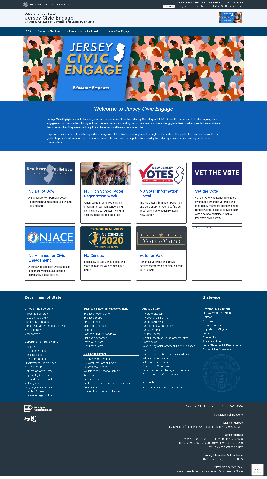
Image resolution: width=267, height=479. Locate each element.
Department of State (43, 297)
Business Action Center (97, 313)
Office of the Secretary (39, 308)
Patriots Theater (151, 334)
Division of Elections (49, 31)
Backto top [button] (257, 471)
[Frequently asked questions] (216, 6)
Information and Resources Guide (162, 387)
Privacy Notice (212, 341)
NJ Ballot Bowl (41, 191)
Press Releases (34, 354)
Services (193, 6)
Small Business (92, 321)
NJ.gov (182, 6)
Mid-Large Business (94, 325)
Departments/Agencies (217, 329)
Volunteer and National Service (101, 371)
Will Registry (32, 383)
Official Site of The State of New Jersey (47, 4)
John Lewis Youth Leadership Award (46, 325)
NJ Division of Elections (97, 359)
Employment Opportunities (40, 363)
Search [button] (240, 6)
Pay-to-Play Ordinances (39, 375)
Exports (88, 329)
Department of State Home (41, 341)
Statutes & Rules (34, 391)
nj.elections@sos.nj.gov (229, 447)
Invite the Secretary (36, 317)
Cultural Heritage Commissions (160, 374)
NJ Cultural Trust (151, 329)
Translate (169, 6)
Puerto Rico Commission (157, 366)
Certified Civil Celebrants (39, 379)
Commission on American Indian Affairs (165, 354)
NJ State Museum (153, 313)
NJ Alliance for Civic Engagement (46, 258)
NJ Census (94, 255)
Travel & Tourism (93, 342)
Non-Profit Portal (93, 346)
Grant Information (35, 359)
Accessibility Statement (217, 349)
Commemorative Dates (39, 371)
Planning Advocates (95, 338)
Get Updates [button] (227, 6)
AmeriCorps (90, 375)
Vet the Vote (206, 191)
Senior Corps (91, 379)
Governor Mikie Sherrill (217, 309)
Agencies (205, 6)
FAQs (206, 333)
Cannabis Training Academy (99, 334)
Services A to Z (212, 325)
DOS (28, 31)
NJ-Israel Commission (155, 362)
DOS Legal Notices (36, 350)
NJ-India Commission (155, 358)
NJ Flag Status (33, 367)
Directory (30, 346)
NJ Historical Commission (157, 325)
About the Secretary (37, 313)
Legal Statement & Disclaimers (222, 345)
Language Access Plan (38, 387)
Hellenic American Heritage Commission (166, 370)
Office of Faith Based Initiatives (101, 391)
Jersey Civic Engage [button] (118, 31)
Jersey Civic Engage (37, 321)
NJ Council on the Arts (155, 317)
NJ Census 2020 (202, 228)
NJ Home (208, 321)
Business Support (93, 317)
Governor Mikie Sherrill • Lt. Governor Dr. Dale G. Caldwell (210, 2)
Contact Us (210, 337)
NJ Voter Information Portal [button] (83, 31)
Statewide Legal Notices (39, 395)
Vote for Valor (152, 255)
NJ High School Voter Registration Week (103, 193)
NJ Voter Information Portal (99, 363)
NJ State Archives (153, 321)
